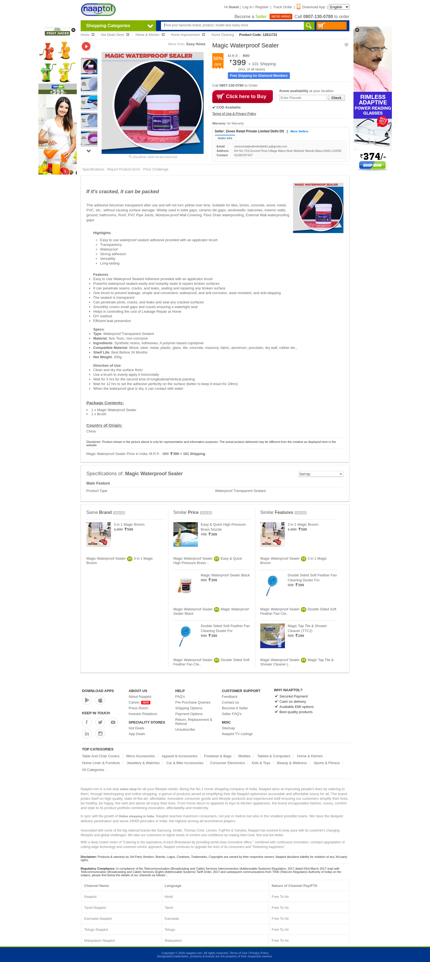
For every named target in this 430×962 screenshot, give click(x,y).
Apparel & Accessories (179, 756)
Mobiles (244, 756)
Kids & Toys (261, 763)
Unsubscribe (185, 729)
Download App (311, 7)
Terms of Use (238, 953)
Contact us (230, 702)
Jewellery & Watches (143, 763)
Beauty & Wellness (292, 763)
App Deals (137, 734)
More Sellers (299, 131)
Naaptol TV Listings (237, 734)
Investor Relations (143, 714)
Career (139, 702)
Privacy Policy (259, 953)
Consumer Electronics (227, 763)
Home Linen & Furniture (101, 763)
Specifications (93, 169)
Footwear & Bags (217, 756)
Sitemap (228, 728)
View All (119, 512)
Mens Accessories (140, 756)
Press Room (138, 708)
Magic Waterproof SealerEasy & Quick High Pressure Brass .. (207, 560)
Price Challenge (155, 169)
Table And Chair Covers (101, 756)
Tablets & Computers (273, 756)
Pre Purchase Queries (192, 702)
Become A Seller (235, 708)
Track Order (282, 7)
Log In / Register (255, 7)
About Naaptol (140, 697)
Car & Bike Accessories (184, 763)
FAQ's (180, 697)
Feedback (229, 697)
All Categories (93, 770)
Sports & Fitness (327, 763)
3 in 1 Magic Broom (129, 524)
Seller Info (225, 138)
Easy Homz (195, 44)
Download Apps (98, 691)
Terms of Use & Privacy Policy (234, 114)
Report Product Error (123, 169)
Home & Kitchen (310, 756)
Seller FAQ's (232, 714)
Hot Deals (136, 728)
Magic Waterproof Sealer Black (225, 575)
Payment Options (189, 714)
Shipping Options (188, 708)
